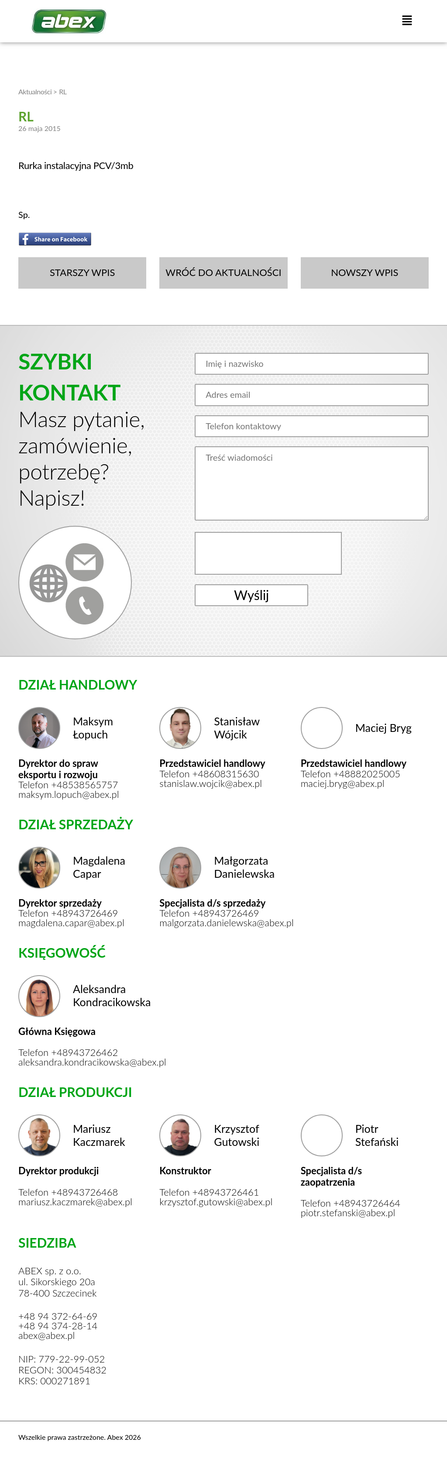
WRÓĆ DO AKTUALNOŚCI (223, 272)
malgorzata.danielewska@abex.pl (215, 923)
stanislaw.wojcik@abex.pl (210, 783)
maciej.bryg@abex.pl (343, 783)
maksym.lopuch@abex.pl (68, 794)
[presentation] (269, 553)
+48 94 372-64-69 (57, 1316)
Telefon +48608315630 (209, 774)
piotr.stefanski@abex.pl (348, 1213)
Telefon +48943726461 (209, 1192)
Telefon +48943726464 (350, 1203)
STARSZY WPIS (82, 272)
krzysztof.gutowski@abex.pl (215, 1202)
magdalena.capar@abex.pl (71, 923)
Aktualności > (37, 91)
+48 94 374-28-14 (57, 1326)
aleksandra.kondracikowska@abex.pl (74, 1062)
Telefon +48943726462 (68, 1052)
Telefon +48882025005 (350, 774)
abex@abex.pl (46, 1335)
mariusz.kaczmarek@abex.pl (74, 1202)
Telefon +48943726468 (68, 1192)
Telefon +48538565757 (68, 785)
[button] (407, 21)
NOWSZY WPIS (364, 272)
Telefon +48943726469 (68, 913)
